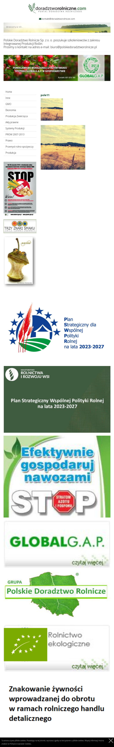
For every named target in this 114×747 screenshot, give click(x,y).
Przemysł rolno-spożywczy (19, 146)
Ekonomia (10, 110)
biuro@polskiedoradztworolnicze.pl (73, 47)
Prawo (8, 140)
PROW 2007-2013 (14, 134)
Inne (7, 98)
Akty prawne (11, 122)
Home (8, 91)
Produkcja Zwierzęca (16, 116)
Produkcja (10, 152)
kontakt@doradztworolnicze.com (58, 18)
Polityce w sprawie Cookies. (20, 744)
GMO (8, 104)
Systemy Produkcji (14, 128)
